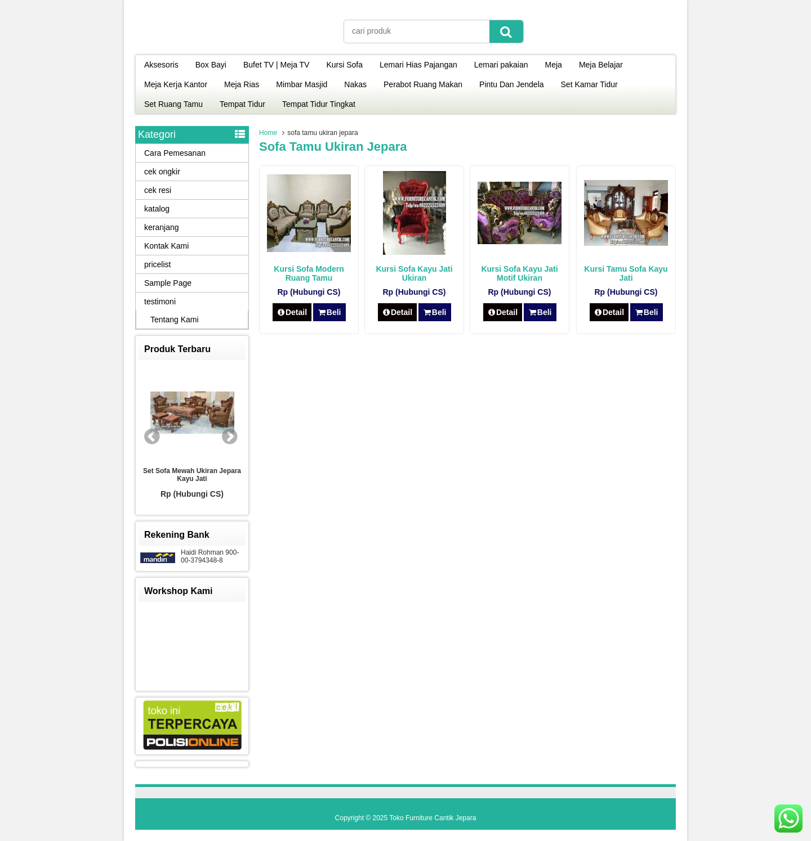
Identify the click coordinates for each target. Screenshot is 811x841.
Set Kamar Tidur (589, 84)
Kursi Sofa (344, 64)
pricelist (157, 264)
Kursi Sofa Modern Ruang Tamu (309, 273)
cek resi (157, 190)
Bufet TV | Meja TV (276, 64)
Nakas (355, 84)
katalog (157, 208)
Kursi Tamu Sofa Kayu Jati (625, 273)
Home (268, 133)
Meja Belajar (601, 64)
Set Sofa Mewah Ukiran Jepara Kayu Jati (192, 475)
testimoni (160, 301)
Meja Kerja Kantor (175, 84)
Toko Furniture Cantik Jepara (432, 818)
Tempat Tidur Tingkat (318, 104)
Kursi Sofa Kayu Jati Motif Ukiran (519, 273)
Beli (329, 312)
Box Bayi (210, 64)
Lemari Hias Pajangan (418, 64)
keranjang (161, 227)
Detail (292, 312)
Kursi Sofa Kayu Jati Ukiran (414, 273)
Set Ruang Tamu (173, 104)
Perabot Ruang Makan (423, 84)
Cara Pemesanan (175, 153)
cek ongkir (162, 171)
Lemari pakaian (501, 64)
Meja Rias (241, 84)
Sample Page (167, 282)
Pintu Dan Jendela (511, 84)
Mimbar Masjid (301, 84)
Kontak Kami (166, 245)
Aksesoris (161, 64)
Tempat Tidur (242, 104)
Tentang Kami (174, 319)
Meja (553, 64)
